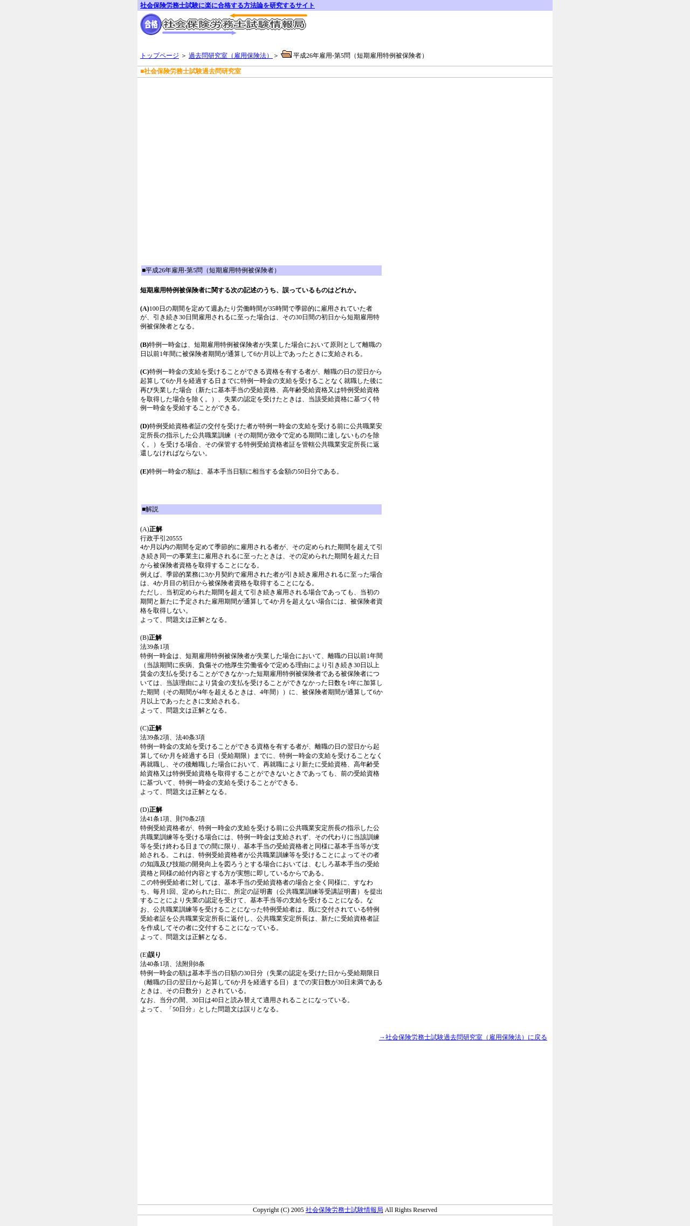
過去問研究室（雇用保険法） (231, 55)
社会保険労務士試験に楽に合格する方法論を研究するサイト (227, 5)
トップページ (159, 55)
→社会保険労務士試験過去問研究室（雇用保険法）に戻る (463, 1037)
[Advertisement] (266, 91)
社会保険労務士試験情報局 (344, 1210)
